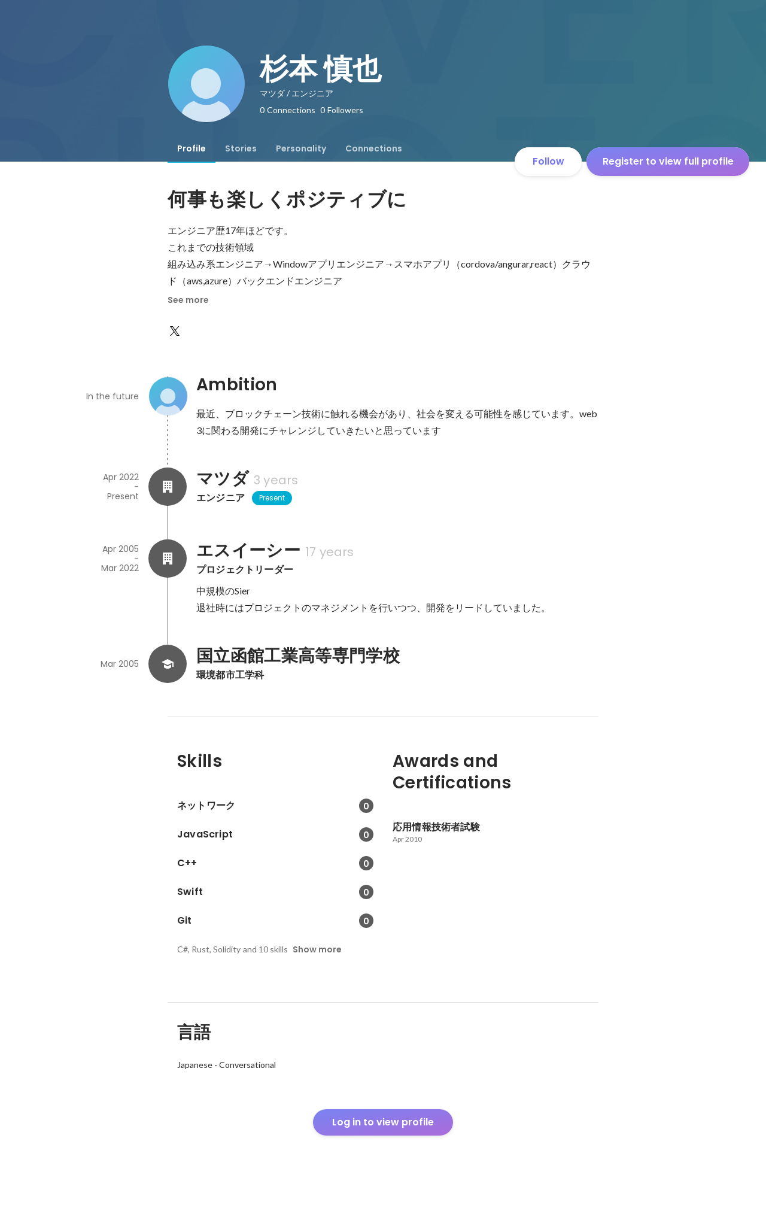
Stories (241, 148)
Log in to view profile (383, 1122)
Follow (548, 161)
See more (188, 300)
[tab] (191, 148)
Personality (301, 148)
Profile (191, 148)
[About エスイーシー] (167, 558)
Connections (373, 148)
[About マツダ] (167, 487)
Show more (317, 949)
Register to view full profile (668, 161)
